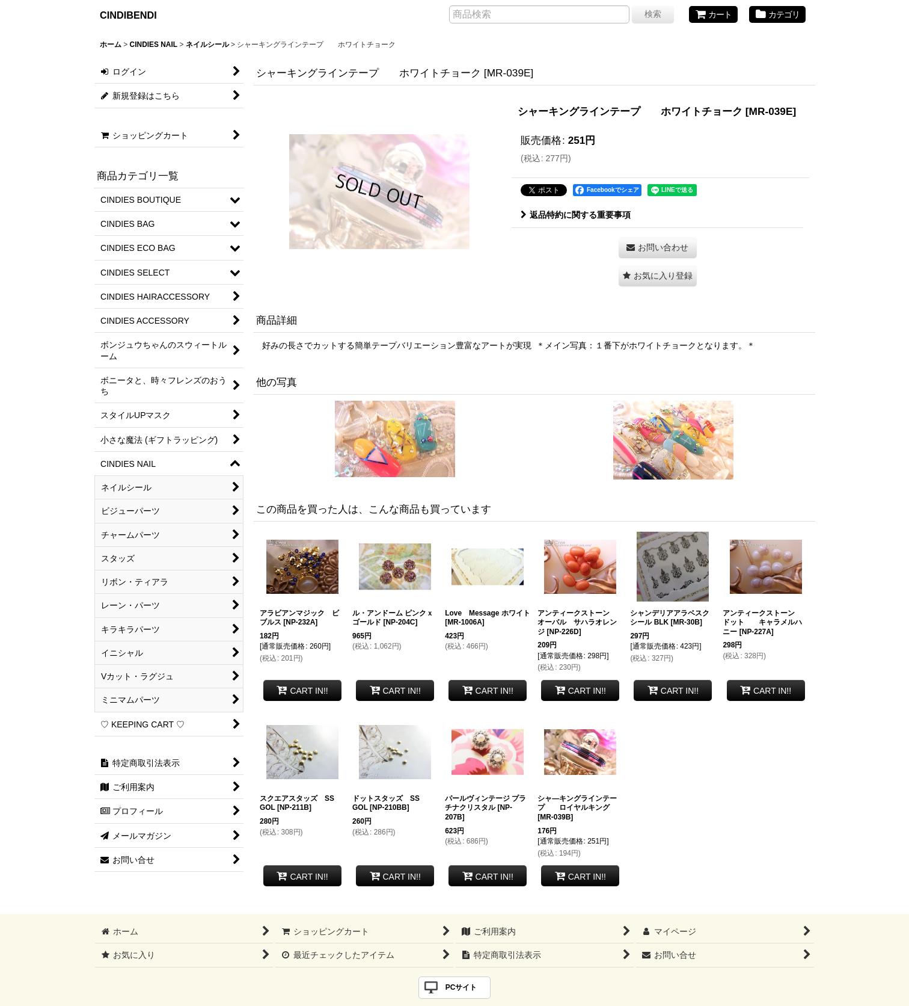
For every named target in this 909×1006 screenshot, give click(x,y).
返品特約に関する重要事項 (576, 215)
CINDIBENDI (128, 15)
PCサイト (461, 987)
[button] (658, 275)
